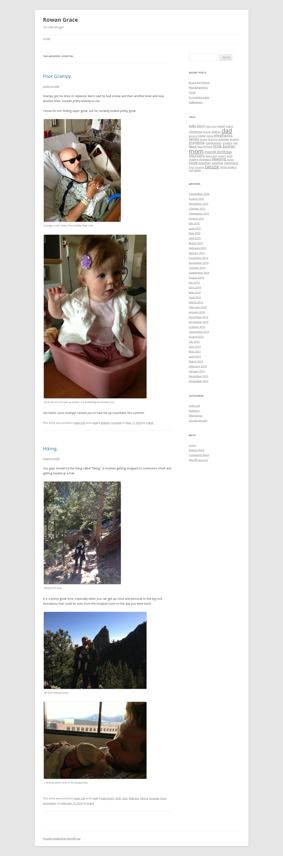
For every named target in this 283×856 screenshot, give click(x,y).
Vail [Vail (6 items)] (191, 170)
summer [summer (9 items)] (204, 163)
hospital (116, 423)
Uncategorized (198, 420)
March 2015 (196, 243)
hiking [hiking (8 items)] (193, 146)
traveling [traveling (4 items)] (199, 167)
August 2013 (196, 337)
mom (163, 798)
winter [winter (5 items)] (197, 170)
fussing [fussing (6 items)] (212, 139)
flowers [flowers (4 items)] (203, 139)
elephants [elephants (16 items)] (223, 135)
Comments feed (199, 455)
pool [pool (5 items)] (229, 155)
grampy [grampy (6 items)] (234, 139)
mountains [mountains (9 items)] (197, 156)
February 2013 (198, 366)
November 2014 (198, 263)
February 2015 (198, 248)
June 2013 (195, 346)
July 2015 (194, 223)
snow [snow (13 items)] (193, 162)
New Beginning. (198, 87)
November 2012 (198, 381)
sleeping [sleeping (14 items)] (219, 158)
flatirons (134, 798)
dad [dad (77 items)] (227, 130)
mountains (49, 803)
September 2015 (199, 213)
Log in (192, 445)
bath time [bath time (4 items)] (211, 126)
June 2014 (195, 287)
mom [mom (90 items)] (196, 151)
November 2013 (198, 322)
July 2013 (194, 342)
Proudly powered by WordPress (61, 838)
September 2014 (199, 273)
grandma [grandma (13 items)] (196, 142)
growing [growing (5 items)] (227, 143)
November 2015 (198, 204)
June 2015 (195, 228)
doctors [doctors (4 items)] (193, 135)
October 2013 (197, 327)
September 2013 (199, 332)
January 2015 (197, 253)
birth (118, 798)
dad (124, 798)
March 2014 (196, 302)
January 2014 (197, 312)
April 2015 (195, 238)
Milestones (196, 415)
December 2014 (198, 258)
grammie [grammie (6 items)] (223, 139)
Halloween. (196, 102)
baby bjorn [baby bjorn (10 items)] (197, 126)
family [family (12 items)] (194, 139)
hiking (144, 798)
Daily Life (79, 423)
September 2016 (199, 194)
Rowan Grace (60, 19)
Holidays (194, 410)
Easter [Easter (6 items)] (202, 136)
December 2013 (198, 317)
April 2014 (195, 297)
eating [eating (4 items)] (210, 135)
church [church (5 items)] (207, 131)
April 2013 (195, 356)
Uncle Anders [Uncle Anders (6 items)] (228, 167)
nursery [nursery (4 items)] (222, 156)
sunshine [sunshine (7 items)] (217, 163)
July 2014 (194, 282)
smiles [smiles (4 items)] (230, 159)
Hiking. (50, 448)
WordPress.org (198, 460)
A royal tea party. (199, 97)
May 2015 (195, 233)
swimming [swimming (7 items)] (231, 163)
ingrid (149, 423)
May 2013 (195, 351)
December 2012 (198, 376)
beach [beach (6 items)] (221, 126)
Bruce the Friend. (199, 82)
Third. (192, 92)
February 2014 (198, 307)
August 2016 (196, 199)
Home (46, 39)
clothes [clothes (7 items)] (216, 132)
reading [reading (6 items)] (193, 159)
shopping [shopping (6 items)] (205, 159)
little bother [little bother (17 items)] (224, 146)
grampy (105, 423)
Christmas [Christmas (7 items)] (195, 132)
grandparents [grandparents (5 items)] (213, 143)
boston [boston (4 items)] (229, 126)
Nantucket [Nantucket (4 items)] (211, 156)
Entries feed (196, 450)
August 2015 (196, 218)
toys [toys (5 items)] (191, 167)
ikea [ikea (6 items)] (200, 146)
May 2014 (195, 292)
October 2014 (197, 268)
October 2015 (197, 208)
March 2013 (196, 361)
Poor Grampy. (57, 76)
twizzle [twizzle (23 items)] (212, 166)
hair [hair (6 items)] (235, 143)
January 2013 (197, 371)
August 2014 (196, 277)
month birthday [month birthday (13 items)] (218, 151)
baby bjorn (107, 798)
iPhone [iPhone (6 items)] (207, 146)
